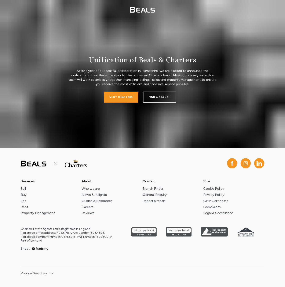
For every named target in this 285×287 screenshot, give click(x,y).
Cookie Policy (213, 189)
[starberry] (40, 248)
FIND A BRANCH (160, 97)
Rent (24, 207)
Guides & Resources (97, 201)
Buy (23, 195)
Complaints (212, 207)
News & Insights (94, 195)
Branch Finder (153, 189)
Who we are (91, 189)
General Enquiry (155, 195)
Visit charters (121, 97)
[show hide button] (51, 274)
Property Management (38, 213)
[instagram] (246, 163)
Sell (23, 189)
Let (23, 201)
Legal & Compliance (218, 213)
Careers (88, 207)
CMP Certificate (216, 201)
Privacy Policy (213, 195)
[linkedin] (259, 163)
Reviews (88, 213)
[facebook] (232, 163)
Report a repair (154, 201)
